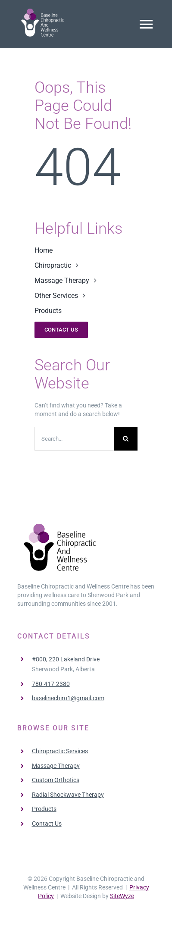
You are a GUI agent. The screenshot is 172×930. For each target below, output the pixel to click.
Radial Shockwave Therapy (68, 794)
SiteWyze (122, 895)
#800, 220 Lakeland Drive (66, 659)
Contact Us (47, 823)
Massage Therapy (56, 765)
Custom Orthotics (55, 780)
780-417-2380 (51, 683)
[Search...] (74, 439)
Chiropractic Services (60, 751)
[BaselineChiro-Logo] (43, 11)
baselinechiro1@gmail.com (68, 698)
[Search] (126, 439)
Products (44, 808)
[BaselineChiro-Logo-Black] (61, 526)
